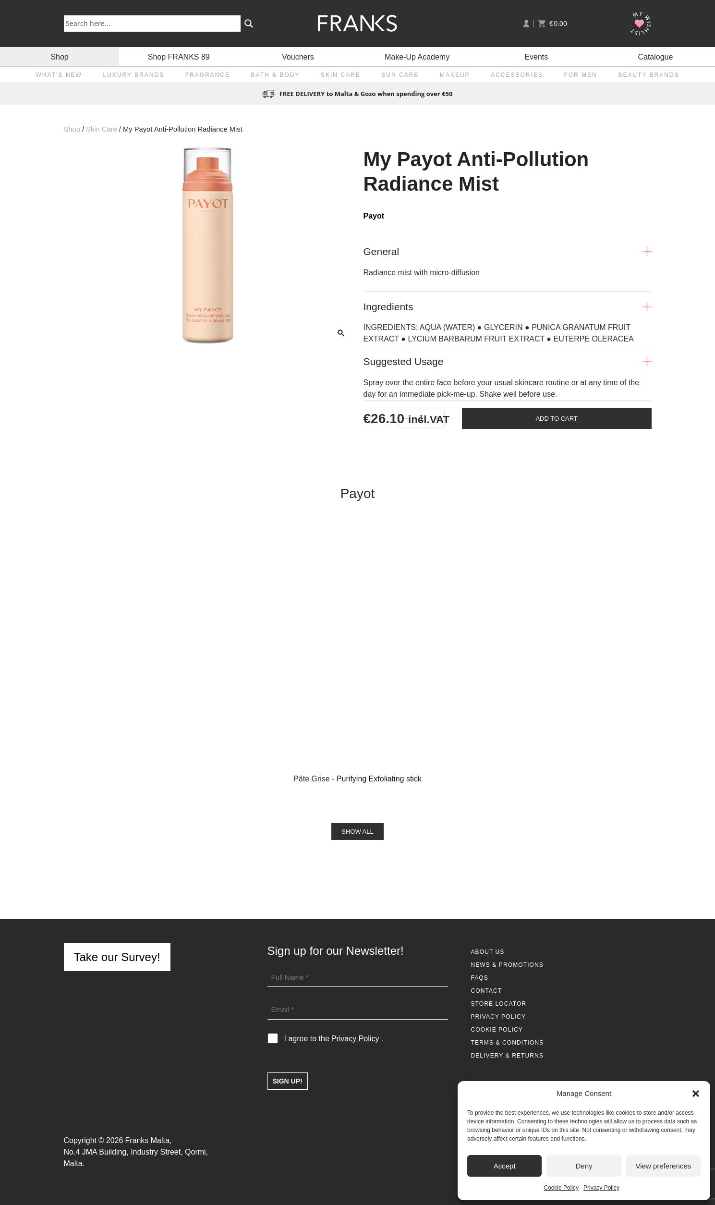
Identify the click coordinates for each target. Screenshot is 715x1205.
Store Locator (499, 1003)
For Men (580, 75)
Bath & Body (275, 75)
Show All (357, 831)
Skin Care (341, 75)
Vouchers (298, 56)
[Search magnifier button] (249, 23)
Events (536, 56)
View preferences (663, 1166)
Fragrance (207, 75)
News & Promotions (507, 965)
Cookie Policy (561, 1187)
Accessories (517, 75)
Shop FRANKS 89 (179, 56)
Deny (583, 1166)
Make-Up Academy (417, 56)
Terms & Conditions (507, 1042)
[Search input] (154, 23)
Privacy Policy (601, 1187)
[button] (696, 1093)
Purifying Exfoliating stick (379, 779)
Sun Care (400, 75)
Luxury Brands (133, 75)
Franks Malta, (148, 1140)
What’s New (59, 75)
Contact (486, 990)
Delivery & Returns (507, 1055)
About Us (488, 952)
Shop (59, 56)
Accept (505, 1166)
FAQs (479, 977)
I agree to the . (337, 1039)
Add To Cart (556, 418)
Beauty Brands (648, 75)
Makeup (455, 75)
